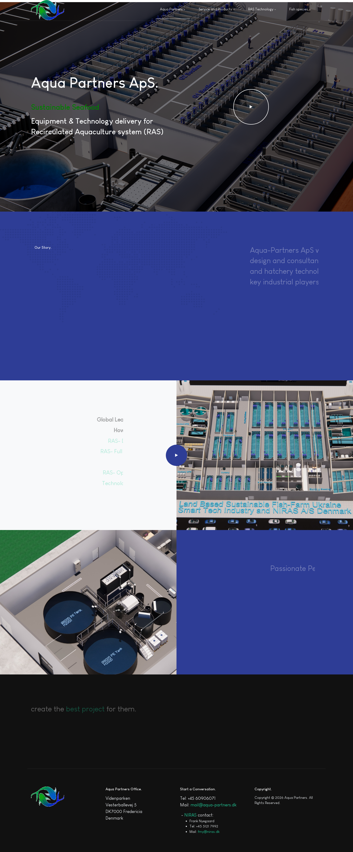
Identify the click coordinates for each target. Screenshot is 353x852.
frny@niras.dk (209, 832)
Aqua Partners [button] (172, 9)
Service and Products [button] (217, 9)
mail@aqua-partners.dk (213, 804)
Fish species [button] (300, 9)
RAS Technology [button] (262, 9)
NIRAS (190, 815)
